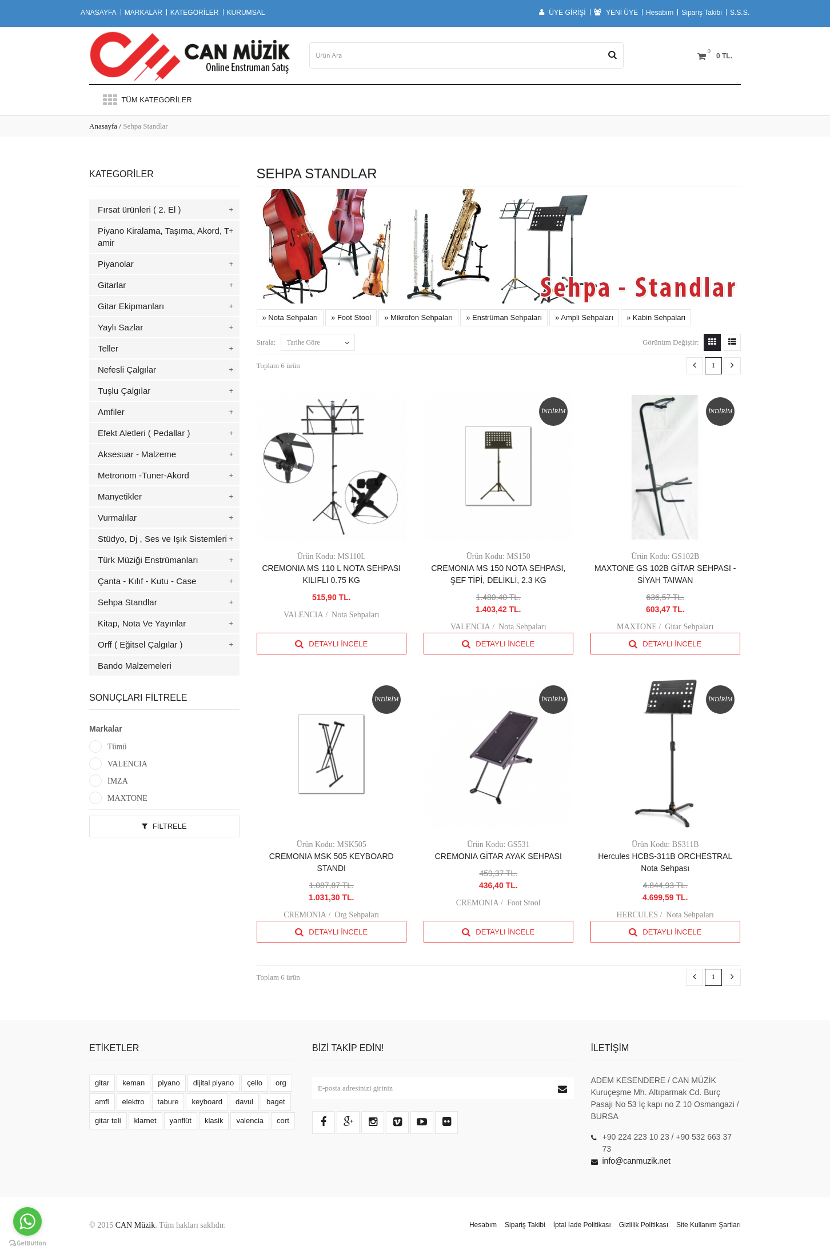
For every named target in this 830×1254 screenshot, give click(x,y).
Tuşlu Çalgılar (124, 391)
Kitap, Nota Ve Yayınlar (142, 623)
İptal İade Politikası (582, 1225)
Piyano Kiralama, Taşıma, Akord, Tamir (163, 236)
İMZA (117, 781)
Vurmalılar (117, 517)
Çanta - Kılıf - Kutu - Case (147, 581)
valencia (250, 1120)
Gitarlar (112, 285)
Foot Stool (524, 902)
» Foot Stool (351, 317)
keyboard (206, 1101)
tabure (168, 1101)
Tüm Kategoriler (146, 99)
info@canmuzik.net (636, 1160)
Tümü (116, 746)
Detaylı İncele (331, 644)
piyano (168, 1083)
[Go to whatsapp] (27, 1221)
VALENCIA (127, 764)
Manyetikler (120, 496)
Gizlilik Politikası (643, 1225)
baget (275, 1101)
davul (244, 1101)
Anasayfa (103, 126)
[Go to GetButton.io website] (27, 1243)
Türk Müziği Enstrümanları (148, 560)
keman (133, 1083)
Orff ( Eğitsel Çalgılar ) (140, 644)
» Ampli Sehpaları (584, 317)
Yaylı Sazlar (120, 327)
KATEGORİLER (194, 13)
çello (254, 1083)
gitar (102, 1083)
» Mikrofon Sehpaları (418, 317)
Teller (108, 348)
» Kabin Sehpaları (656, 317)
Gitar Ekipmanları (131, 306)
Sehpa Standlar (127, 602)
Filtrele (164, 826)
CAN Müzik (135, 1225)
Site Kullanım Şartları (708, 1225)
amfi (102, 1101)
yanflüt (180, 1120)
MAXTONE (127, 798)
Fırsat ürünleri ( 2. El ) (139, 209)
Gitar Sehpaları (689, 626)
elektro (133, 1101)
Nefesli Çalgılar (127, 369)
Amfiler (111, 412)
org (281, 1083)
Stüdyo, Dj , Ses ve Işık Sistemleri (162, 539)
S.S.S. (739, 13)
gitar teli (108, 1120)
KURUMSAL (246, 13)
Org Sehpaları (356, 914)
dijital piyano (213, 1083)
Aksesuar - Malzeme (137, 454)
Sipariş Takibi (701, 13)
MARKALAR (143, 13)
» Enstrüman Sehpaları (504, 317)
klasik (214, 1120)
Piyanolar (116, 264)
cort (283, 1120)
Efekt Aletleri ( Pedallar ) (144, 433)
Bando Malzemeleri (134, 665)
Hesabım (659, 13)
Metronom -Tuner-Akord (143, 475)
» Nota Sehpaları (290, 317)
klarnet (145, 1120)
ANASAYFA (99, 13)
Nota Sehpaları (356, 614)
